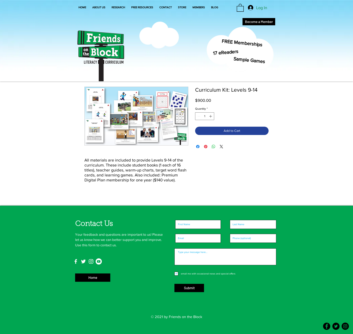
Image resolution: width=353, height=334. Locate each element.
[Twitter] (336, 326)
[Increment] (211, 116)
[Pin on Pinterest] (205, 146)
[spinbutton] (204, 116)
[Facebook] (326, 326)
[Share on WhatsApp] (213, 146)
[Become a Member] (259, 21)
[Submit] (189, 288)
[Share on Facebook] (197, 146)
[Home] (92, 277)
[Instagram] (345, 326)
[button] (198, 7)
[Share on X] (221, 146)
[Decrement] (198, 116)
